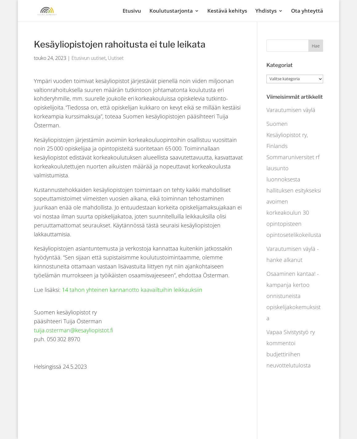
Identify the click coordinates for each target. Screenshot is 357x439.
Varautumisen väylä (290, 110)
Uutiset (116, 58)
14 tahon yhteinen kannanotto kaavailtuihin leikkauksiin (132, 289)
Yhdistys (266, 11)
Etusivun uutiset (88, 58)
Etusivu (132, 11)
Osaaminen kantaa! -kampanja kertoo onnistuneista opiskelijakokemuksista (293, 296)
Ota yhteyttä (307, 11)
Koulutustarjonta (171, 11)
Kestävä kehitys (227, 11)
